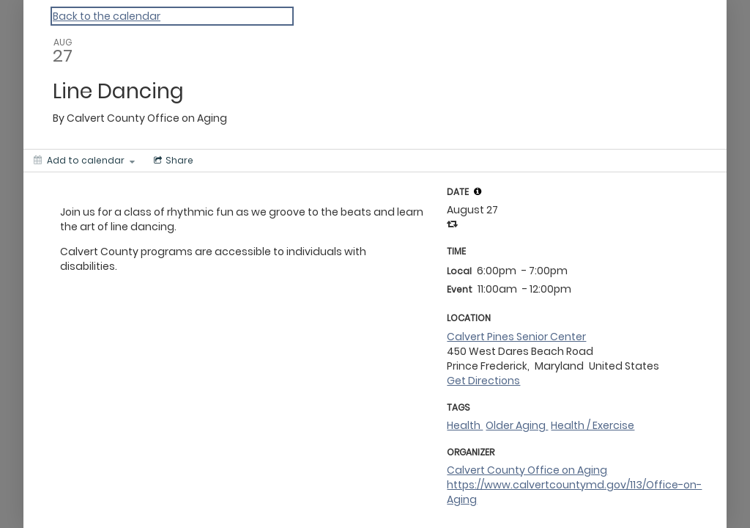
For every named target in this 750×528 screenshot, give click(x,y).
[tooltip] (477, 191)
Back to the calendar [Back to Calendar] (106, 16)
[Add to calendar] (84, 161)
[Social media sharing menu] (172, 161)
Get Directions (483, 380)
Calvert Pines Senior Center (516, 336)
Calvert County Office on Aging (527, 470)
